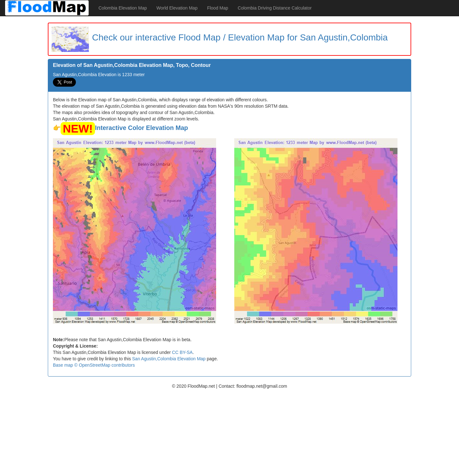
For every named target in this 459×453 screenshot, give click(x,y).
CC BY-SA (182, 352)
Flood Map (217, 8)
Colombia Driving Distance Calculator (275, 8)
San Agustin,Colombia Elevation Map (169, 358)
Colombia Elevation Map (122, 8)
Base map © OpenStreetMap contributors (94, 365)
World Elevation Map (177, 8)
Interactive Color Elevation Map (141, 127)
